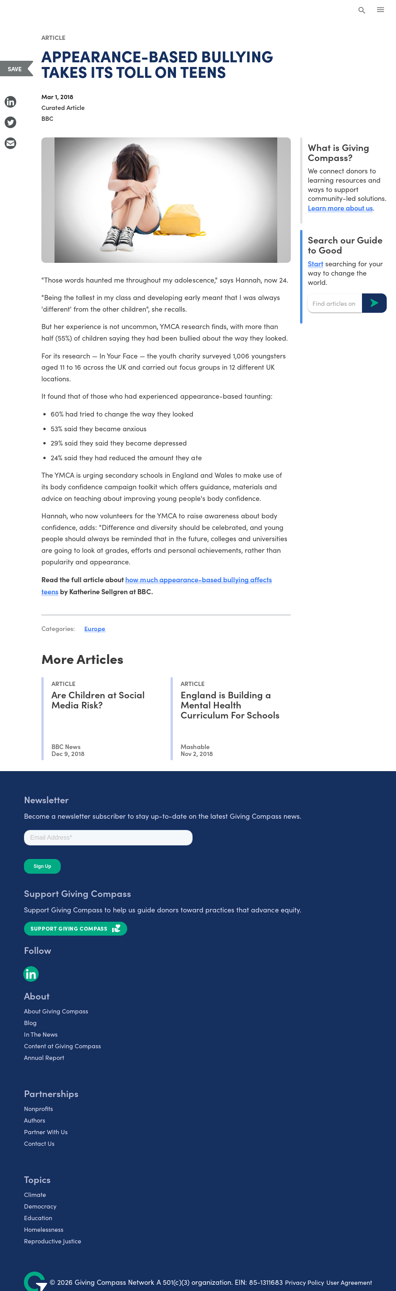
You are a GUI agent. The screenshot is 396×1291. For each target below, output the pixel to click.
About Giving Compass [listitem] (56, 1011)
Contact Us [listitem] (39, 1143)
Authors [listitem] (34, 1120)
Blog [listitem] (30, 1022)
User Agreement (349, 1282)
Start (315, 263)
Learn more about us (340, 208)
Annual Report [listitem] (44, 1057)
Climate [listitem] (35, 1194)
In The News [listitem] (41, 1034)
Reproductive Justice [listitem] (52, 1241)
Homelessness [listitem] (43, 1229)
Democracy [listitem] (40, 1206)
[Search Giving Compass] (362, 11)
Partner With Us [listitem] (46, 1132)
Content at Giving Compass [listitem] (62, 1046)
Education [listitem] (38, 1218)
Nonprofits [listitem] (38, 1108)
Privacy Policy (304, 1282)
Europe (95, 628)
